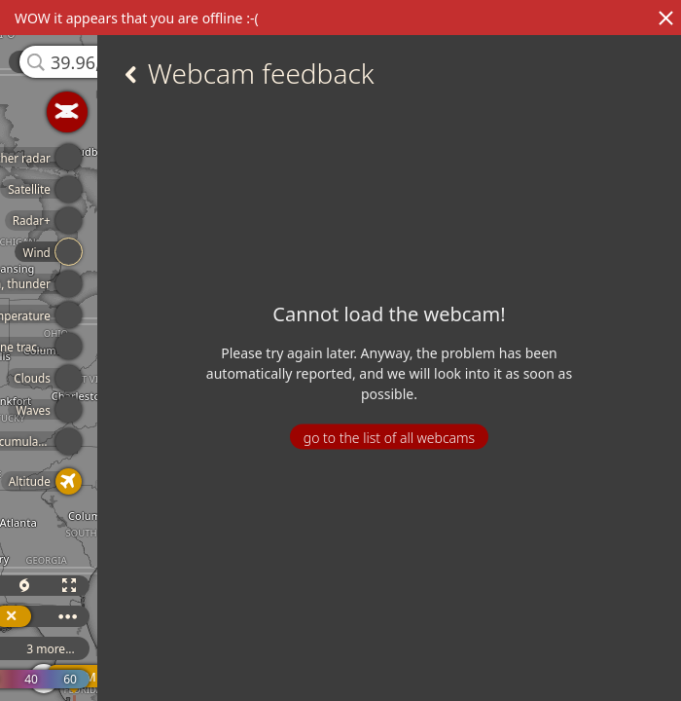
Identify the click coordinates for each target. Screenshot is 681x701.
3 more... (50, 649)
